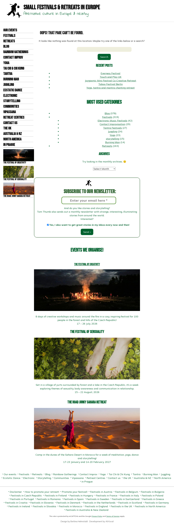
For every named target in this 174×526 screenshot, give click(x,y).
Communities (11, 106)
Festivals (9, 36)
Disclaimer (16, 491)
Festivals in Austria (101, 491)
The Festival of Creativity (87, 264)
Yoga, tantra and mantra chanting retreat (110, 87)
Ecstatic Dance (12, 90)
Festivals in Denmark (68, 502)
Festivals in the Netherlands (99, 502)
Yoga (6, 63)
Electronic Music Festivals (112, 120)
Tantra (7, 74)
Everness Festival (110, 73)
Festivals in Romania (49, 499)
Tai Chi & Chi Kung (13, 68)
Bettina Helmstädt (79, 521)
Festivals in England (96, 506)
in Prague (9, 145)
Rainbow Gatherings (15, 52)
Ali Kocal (109, 521)
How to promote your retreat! (42, 491)
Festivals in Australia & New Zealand (87, 509)
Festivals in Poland (152, 495)
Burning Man (11, 79)
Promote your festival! (74, 491)
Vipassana (9, 112)
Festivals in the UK (121, 506)
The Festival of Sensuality (87, 332)
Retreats (9, 41)
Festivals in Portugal (22, 499)
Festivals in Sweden (97, 499)
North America (12, 139)
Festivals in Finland (56, 495)
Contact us (10, 123)
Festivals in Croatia (16, 502)
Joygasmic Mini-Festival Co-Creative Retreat (110, 80)
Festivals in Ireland (19, 506)
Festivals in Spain (74, 499)
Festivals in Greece (153, 499)
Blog (6, 46)
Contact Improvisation (112, 124)
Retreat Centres (13, 117)
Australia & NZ (12, 134)
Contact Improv (13, 57)
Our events (10, 30)
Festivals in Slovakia (44, 506)
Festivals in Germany (157, 502)
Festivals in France (106, 495)
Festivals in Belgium (126, 491)
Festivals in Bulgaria (152, 491)
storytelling (112, 138)
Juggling (8, 85)
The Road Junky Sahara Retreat (87, 402)
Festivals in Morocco (70, 506)
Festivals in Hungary (81, 495)
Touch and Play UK (110, 76)
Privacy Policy (97, 516)
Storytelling (11, 101)
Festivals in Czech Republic (26, 495)
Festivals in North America (150, 506)
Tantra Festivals (112, 127)
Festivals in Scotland (130, 502)
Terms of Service (113, 516)
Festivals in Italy (129, 495)
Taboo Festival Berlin (110, 84)
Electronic (10, 96)
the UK (7, 128)
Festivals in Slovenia (42, 502)
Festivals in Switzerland (125, 499)
